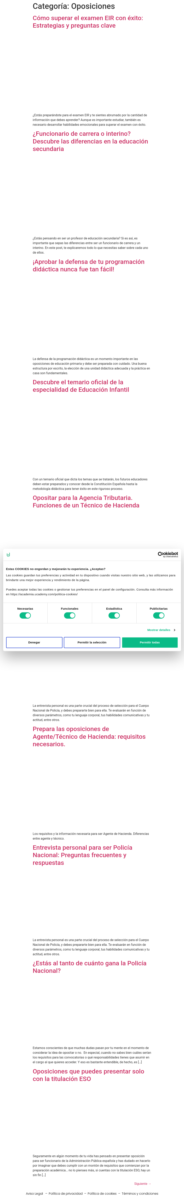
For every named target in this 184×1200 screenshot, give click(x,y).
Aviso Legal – (37, 1193)
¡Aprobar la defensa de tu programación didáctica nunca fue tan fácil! (89, 265)
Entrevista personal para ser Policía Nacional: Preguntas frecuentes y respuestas (82, 855)
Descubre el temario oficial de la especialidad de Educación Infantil (81, 385)
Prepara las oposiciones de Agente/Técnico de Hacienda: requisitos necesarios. (89, 736)
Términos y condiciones (140, 1193)
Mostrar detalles (158, 630)
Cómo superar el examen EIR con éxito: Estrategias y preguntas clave (88, 21)
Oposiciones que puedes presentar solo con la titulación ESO (88, 1075)
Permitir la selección (92, 642)
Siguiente (142, 1184)
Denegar (34, 642)
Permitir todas (150, 642)
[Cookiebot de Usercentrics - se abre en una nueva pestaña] (160, 555)
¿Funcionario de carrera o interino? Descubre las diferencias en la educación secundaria (90, 141)
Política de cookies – (105, 1193)
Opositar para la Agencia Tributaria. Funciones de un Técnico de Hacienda (86, 501)
